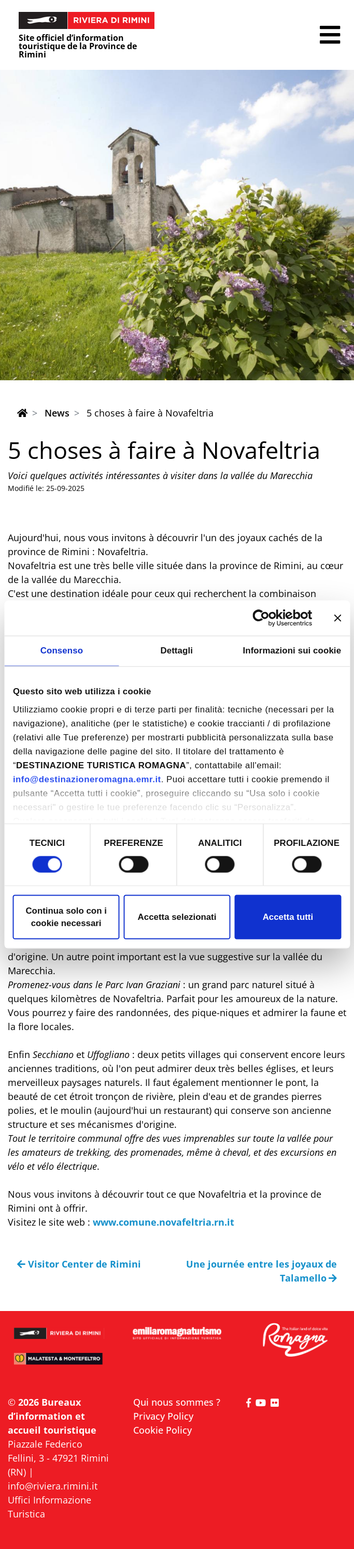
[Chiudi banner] (337, 617)
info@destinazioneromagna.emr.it (87, 779)
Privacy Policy (163, 1416)
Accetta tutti (288, 917)
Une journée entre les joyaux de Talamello (261, 1271)
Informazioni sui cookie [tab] (292, 651)
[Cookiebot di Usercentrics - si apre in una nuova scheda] (267, 618)
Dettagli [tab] (176, 651)
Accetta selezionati (177, 917)
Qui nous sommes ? (176, 1402)
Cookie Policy (162, 1430)
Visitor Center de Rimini (79, 1264)
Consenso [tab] (61, 651)
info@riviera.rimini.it (52, 1486)
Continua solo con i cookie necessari (65, 917)
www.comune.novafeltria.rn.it (163, 1222)
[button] (330, 35)
